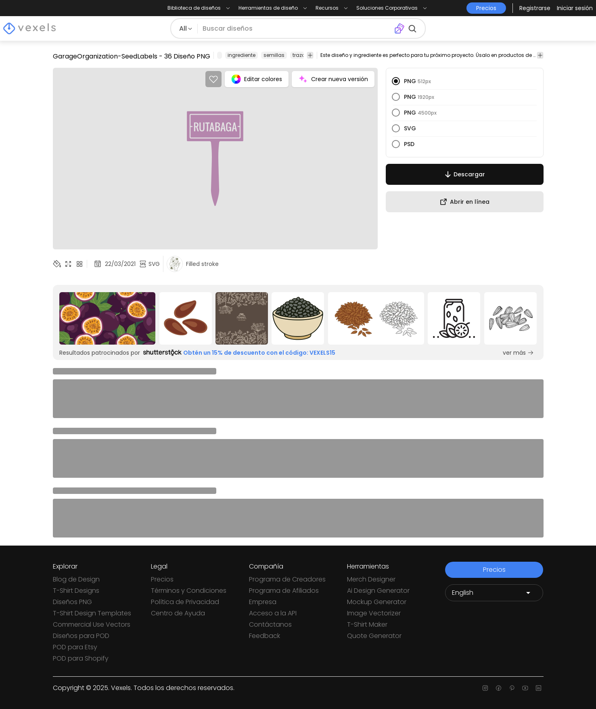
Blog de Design (76, 579)
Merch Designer (371, 579)
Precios (162, 579)
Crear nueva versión (333, 79)
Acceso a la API (273, 613)
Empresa (262, 602)
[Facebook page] (499, 688)
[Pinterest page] (512, 688)
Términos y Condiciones (188, 590)
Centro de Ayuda (178, 613)
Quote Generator (374, 635)
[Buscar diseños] (296, 28)
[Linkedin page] (538, 688)
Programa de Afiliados (284, 590)
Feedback (264, 635)
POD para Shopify (81, 658)
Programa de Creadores (287, 579)
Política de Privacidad (185, 602)
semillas (273, 55)
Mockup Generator (376, 602)
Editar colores (256, 79)
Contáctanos (270, 624)
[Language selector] (494, 593)
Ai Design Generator (378, 590)
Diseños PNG (72, 602)
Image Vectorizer (374, 613)
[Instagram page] (485, 688)
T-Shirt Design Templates (92, 613)
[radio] (396, 81)
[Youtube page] (525, 688)
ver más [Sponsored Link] (518, 353)
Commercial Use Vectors (91, 624)
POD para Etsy (75, 647)
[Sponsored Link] (107, 318)
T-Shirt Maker (367, 624)
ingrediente (241, 55)
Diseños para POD (81, 635)
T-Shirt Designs (76, 590)
